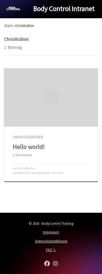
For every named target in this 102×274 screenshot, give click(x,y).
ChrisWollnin (26, 168)
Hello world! (29, 147)
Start (8, 25)
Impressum (51, 232)
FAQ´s (51, 250)
